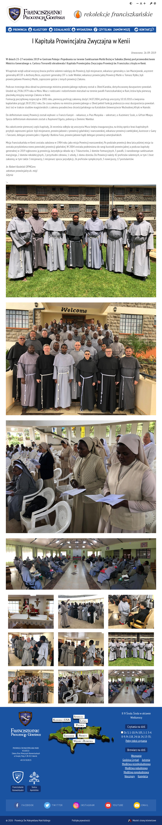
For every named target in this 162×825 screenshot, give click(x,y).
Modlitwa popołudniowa (136, 772)
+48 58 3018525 (25, 760)
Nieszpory (130, 776)
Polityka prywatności (81, 820)
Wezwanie (136, 756)
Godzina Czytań (131, 760)
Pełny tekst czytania (136, 741)
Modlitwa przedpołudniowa (136, 764)
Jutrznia (146, 760)
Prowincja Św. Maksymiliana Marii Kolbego (32, 820)
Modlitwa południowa (136, 768)
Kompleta (143, 776)
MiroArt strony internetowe (142, 820)
